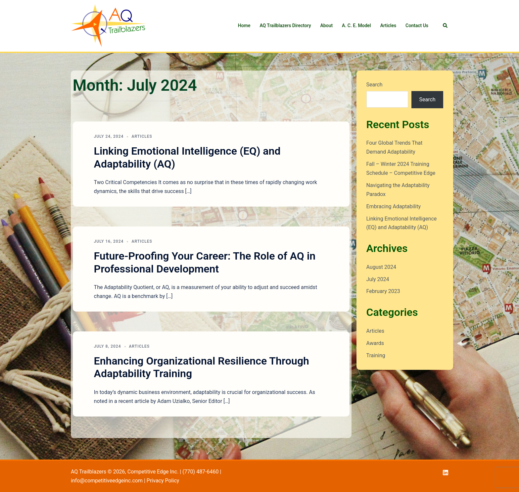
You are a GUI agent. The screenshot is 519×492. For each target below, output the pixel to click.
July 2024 (377, 279)
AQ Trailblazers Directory (285, 25)
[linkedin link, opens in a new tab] (445, 471)
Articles (388, 25)
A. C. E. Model (356, 25)
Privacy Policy (163, 480)
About (326, 25)
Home (244, 25)
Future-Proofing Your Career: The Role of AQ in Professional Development (204, 262)
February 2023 (383, 291)
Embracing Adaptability (393, 206)
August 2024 (381, 267)
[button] (445, 25)
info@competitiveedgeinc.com (107, 480)
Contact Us (416, 25)
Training (375, 355)
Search (374, 84)
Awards (375, 343)
